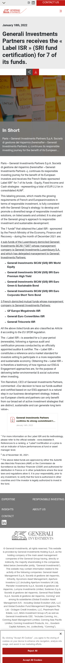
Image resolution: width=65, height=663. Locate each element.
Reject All (32, 659)
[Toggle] (60, 11)
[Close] (60, 642)
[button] (29, 3)
